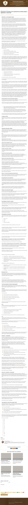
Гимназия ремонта (18, 1)
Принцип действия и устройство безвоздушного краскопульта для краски (17, 474)
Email (9, 482)
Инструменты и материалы (10, 14)
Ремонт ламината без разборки (18, 460)
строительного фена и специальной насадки (20, 364)
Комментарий (2, 484)
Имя (1, 482)
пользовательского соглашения (18, 502)
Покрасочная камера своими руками (5, 473)
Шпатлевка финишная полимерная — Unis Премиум (5, 460)
